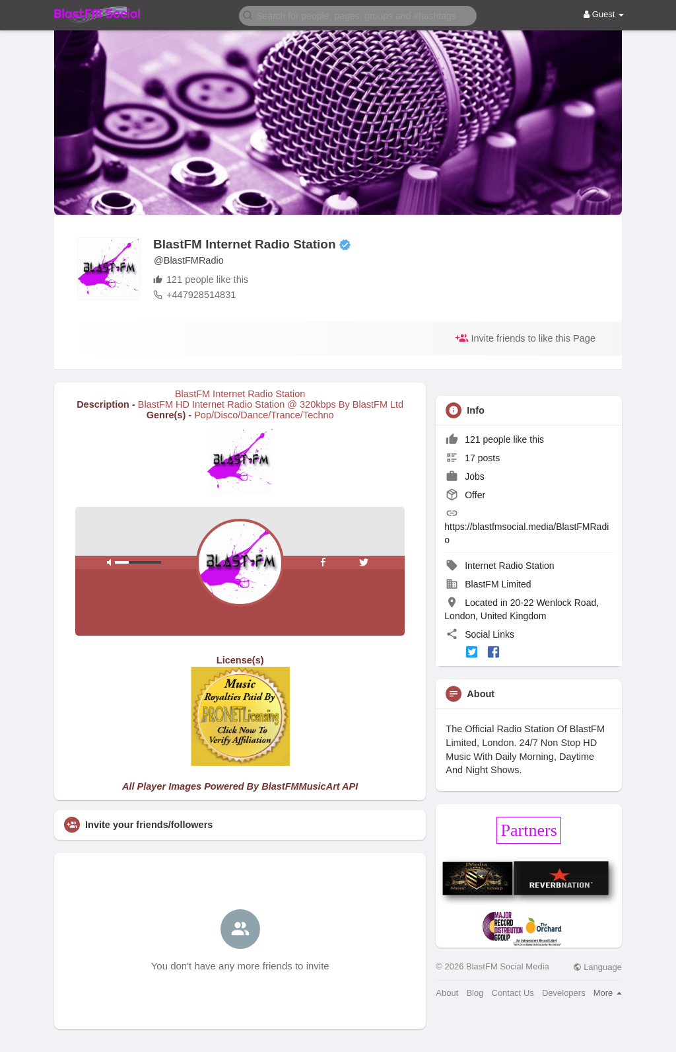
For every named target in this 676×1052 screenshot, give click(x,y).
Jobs (465, 476)
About (447, 993)
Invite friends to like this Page (525, 338)
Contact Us (513, 993)
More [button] (607, 993)
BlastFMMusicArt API (309, 786)
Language (597, 967)
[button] (357, 15)
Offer (465, 495)
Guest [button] (604, 14)
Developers (564, 993)
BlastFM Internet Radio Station (244, 244)
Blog (474, 993)
